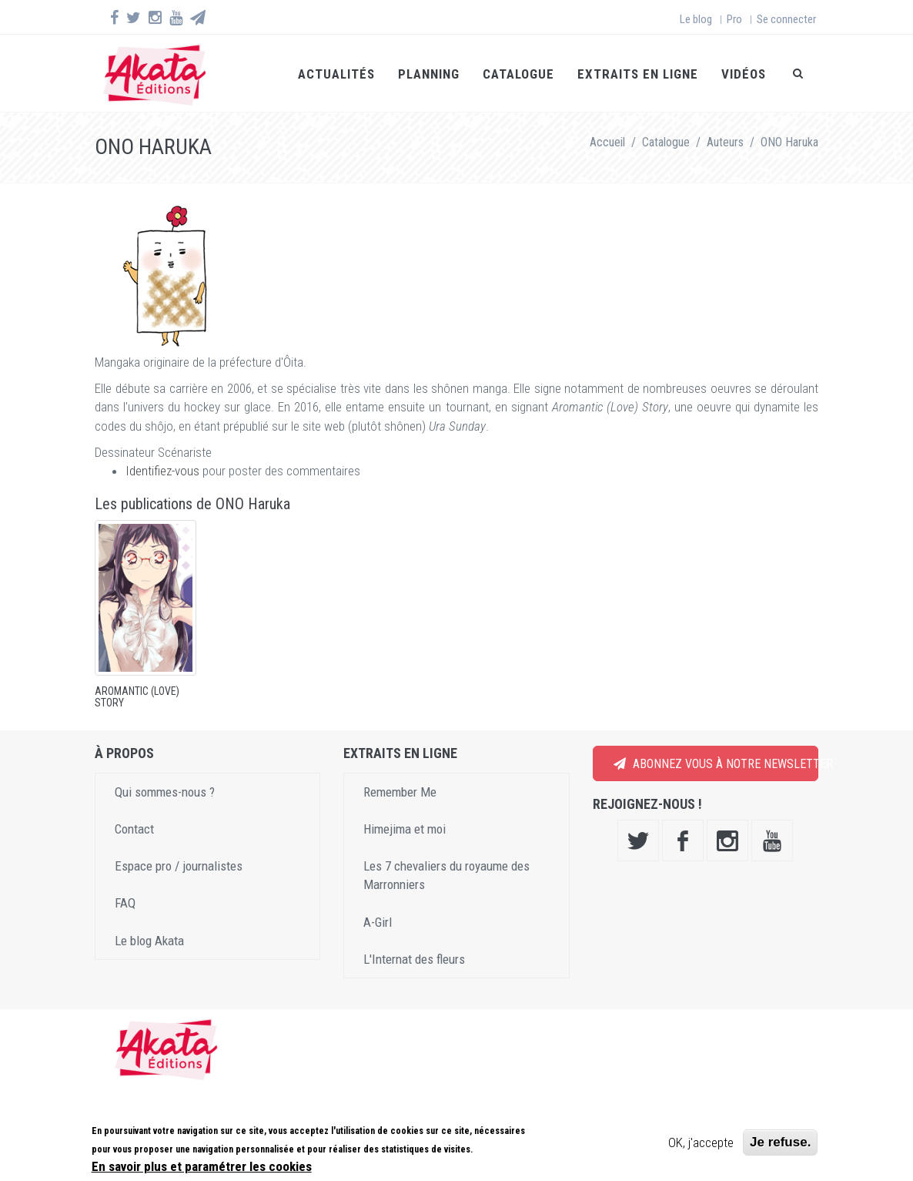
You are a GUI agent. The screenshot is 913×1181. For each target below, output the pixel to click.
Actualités (336, 74)
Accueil (607, 142)
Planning (429, 74)
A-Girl (377, 922)
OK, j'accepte (701, 1142)
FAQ (125, 903)
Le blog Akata (149, 940)
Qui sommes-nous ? (165, 792)
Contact (134, 829)
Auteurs (725, 142)
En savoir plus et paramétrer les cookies (202, 1166)
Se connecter (786, 19)
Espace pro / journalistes (178, 866)
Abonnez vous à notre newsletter (716, 764)
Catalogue (518, 74)
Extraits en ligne (637, 74)
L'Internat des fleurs (414, 959)
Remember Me (399, 792)
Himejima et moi (404, 829)
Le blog (696, 19)
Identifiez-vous (162, 470)
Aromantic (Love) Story (137, 697)
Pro (734, 19)
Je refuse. (780, 1142)
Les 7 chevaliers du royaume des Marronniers (446, 875)
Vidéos (743, 74)
